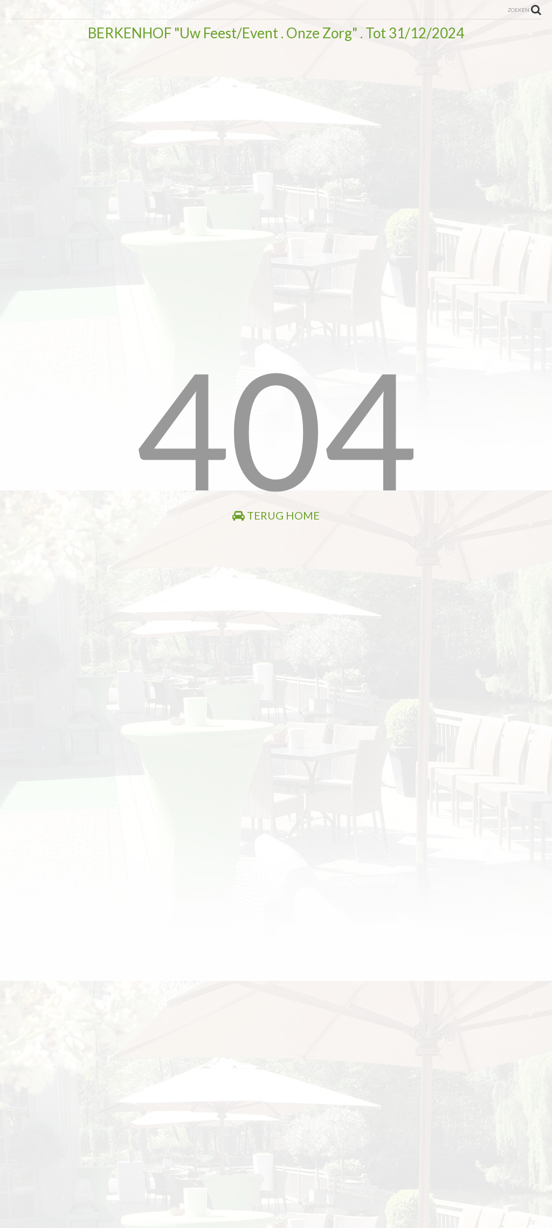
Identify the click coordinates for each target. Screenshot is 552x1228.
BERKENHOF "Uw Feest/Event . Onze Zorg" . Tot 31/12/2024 (276, 33)
